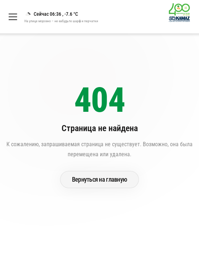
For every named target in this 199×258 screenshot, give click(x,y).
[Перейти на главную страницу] (182, 16)
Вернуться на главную (99, 179)
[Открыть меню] (13, 17)
